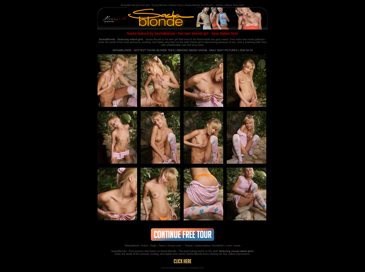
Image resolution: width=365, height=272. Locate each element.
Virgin (153, 245)
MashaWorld (132, 245)
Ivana (236, 245)
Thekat (187, 245)
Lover (228, 245)
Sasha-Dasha (201, 245)
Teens (161, 245)
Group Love (173, 245)
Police (144, 245)
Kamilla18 (217, 245)
